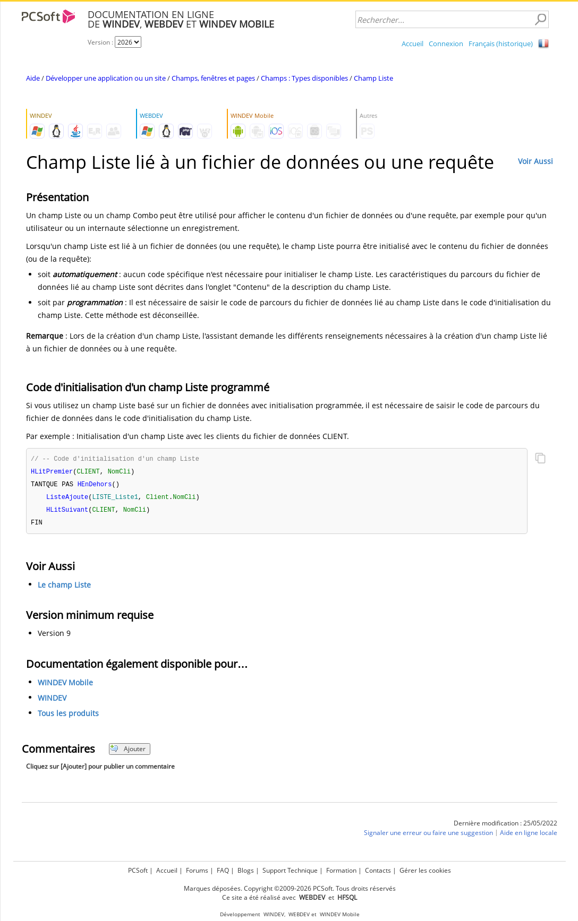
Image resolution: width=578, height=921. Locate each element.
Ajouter (128, 751)
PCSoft (138, 870)
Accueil (412, 43)
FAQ (223, 870)
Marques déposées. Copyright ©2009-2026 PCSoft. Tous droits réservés (290, 888)
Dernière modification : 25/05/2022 (505, 826)
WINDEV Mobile (65, 686)
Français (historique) (501, 43)
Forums (197, 870)
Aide (33, 78)
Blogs (245, 870)
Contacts (378, 870)
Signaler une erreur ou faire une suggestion (428, 835)
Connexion (446, 43)
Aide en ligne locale (528, 835)
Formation (341, 870)
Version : (101, 42)
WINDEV (52, 701)
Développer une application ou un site (106, 78)
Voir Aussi (535, 161)
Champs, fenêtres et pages (213, 78)
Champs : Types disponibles (304, 78)
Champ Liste (373, 78)
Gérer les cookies (425, 870)
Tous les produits (68, 716)
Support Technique (290, 870)
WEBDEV (299, 914)
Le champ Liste (64, 588)
